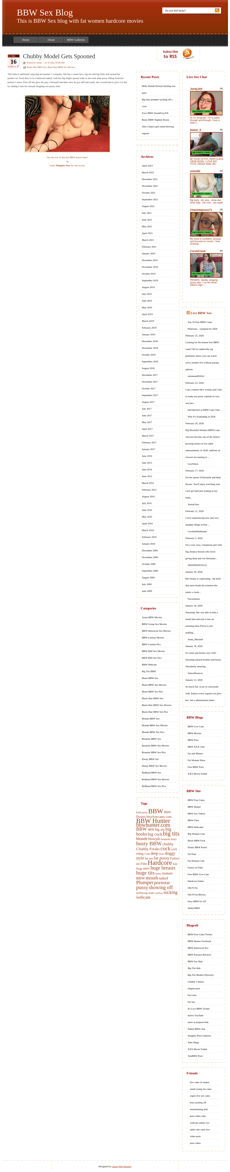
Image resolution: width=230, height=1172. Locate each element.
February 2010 (149, 537)
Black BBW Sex (150, 678)
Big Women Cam (196, 833)
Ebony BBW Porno (197, 847)
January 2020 (148, 253)
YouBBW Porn (195, 1056)
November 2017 (150, 381)
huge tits (145, 873)
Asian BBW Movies (152, 617)
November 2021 (150, 186)
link (226, 1101)
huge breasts (163, 868)
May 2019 (147, 307)
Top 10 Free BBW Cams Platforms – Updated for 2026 (202, 325)
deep (154, 853)
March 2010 (148, 530)
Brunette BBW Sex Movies (155, 745)
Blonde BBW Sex (151, 718)
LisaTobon (193, 463)
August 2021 (148, 206)
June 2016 (147, 456)
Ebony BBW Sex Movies (154, 765)
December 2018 (150, 341)
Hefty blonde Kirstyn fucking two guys (159, 89)
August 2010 (148, 496)
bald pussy (142, 812)
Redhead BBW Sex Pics (154, 786)
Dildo (161, 854)
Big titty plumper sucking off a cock (157, 103)
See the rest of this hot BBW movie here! (67, 157)
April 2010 (147, 523)
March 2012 (148, 483)
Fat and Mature (195, 753)
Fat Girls (192, 995)
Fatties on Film (195, 867)
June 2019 (147, 300)
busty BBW (149, 843)
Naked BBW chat (196, 1029)
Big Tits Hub (194, 968)
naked (163, 878)
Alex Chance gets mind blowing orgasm (158, 130)
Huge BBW (143, 868)
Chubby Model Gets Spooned (59, 56)
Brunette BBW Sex (151, 738)
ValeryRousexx (195, 673)
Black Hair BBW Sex (36, 67)
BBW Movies (195, 733)
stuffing (159, 893)
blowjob (154, 839)
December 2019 (150, 260)
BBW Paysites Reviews (199, 954)
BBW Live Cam (196, 726)
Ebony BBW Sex (150, 759)
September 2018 (150, 361)
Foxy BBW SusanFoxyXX (155, 113)
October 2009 (149, 564)
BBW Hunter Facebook (199, 941)
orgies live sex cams (200, 1095)
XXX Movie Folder (197, 773)
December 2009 (150, 550)
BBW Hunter (153, 820)
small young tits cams (201, 1089)
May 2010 (147, 516)
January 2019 (148, 334)
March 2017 (148, 435)
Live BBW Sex (201, 313)
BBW (155, 811)
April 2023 (147, 165)
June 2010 (147, 510)
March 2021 (148, 240)
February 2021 (149, 246)
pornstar (162, 882)
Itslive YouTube (196, 1015)
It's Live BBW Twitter (199, 1008)
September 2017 (150, 395)
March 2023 (148, 172)
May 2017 (147, 422)
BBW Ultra (193, 820)
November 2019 (150, 267)
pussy (142, 887)
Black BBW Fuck (196, 840)
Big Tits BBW (149, 671)
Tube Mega (193, 1042)
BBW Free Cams (196, 800)
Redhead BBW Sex (151, 772)
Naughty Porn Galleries (199, 1035)
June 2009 (147, 591)
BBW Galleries (76, 39)
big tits (171, 833)
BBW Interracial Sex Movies (156, 630)
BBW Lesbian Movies (153, 637)
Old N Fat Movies (197, 894)
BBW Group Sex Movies (154, 624)
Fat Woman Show (196, 760)
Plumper (145, 882)
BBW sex (145, 829)
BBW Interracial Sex (198, 948)
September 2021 (150, 199)
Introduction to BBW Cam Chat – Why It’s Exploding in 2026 (204, 413)
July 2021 (147, 213)
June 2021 (147, 219)
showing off (161, 887)
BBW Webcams (196, 827)
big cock (155, 834)
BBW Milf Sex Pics (152, 657)
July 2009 (147, 584)
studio (151, 893)
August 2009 (148, 577)
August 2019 (148, 287)
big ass (160, 829)
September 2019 (150, 280)
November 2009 (150, 557)
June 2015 (147, 462)
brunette (165, 839)
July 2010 (147, 503)
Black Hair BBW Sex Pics (155, 711)
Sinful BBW (194, 908)
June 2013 (147, 476)
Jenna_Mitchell (195, 639)
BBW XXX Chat (196, 746)
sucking (170, 892)
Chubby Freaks (148, 849)
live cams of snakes (199, 1082)
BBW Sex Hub (195, 961)
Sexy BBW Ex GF (197, 901)
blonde (142, 838)
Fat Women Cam (196, 860)
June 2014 (147, 469)
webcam (143, 897)
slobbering (142, 893)
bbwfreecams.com (159, 816)
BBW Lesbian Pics (151, 644)
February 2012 (149, 489)
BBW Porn (193, 740)
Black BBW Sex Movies (154, 684)
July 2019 (147, 294)
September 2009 (150, 570)
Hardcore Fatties (196, 881)
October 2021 (149, 192)
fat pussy (161, 858)
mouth (152, 878)
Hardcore (160, 862)
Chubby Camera (196, 981)
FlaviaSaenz (194, 598)
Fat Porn (192, 854)
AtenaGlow (193, 504)
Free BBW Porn (196, 767)
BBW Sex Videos (196, 813)
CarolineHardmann (197, 531)
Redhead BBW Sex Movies (155, 779)
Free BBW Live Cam (198, 874)
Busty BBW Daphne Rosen (155, 119)
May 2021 (147, 226)
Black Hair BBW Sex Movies (61, 67)
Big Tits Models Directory (201, 975)
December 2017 (150, 375)
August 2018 (148, 368)
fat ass (149, 858)
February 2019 (149, 327)
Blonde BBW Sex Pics (153, 732)
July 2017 (147, 408)
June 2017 (147, 415)
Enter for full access (67, 165)
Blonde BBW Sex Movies (155, 725)
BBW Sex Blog (45, 12)
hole (175, 863)
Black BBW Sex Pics (152, 691)
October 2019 (149, 273)
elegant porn (194, 988)
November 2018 (150, 348)
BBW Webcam (149, 664)
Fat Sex (191, 1002)
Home (26, 39)
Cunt (147, 853)
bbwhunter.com (153, 825)
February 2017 (149, 442)
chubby (168, 844)
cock (165, 848)
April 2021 (147, 233)
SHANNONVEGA (197, 565)
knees (158, 873)
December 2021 (150, 179)
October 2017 (149, 388)
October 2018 (149, 354)
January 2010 (148, 543)
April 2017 (147, 429)
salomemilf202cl (196, 376)
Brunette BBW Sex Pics (154, 752)
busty (174, 839)
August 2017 (148, 402)
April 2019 (147, 314)
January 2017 (148, 449)
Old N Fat (193, 887)
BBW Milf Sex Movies (153, 651)
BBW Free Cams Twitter (200, 934)
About (51, 39)
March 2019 (148, 321)
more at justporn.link (198, 1022)
